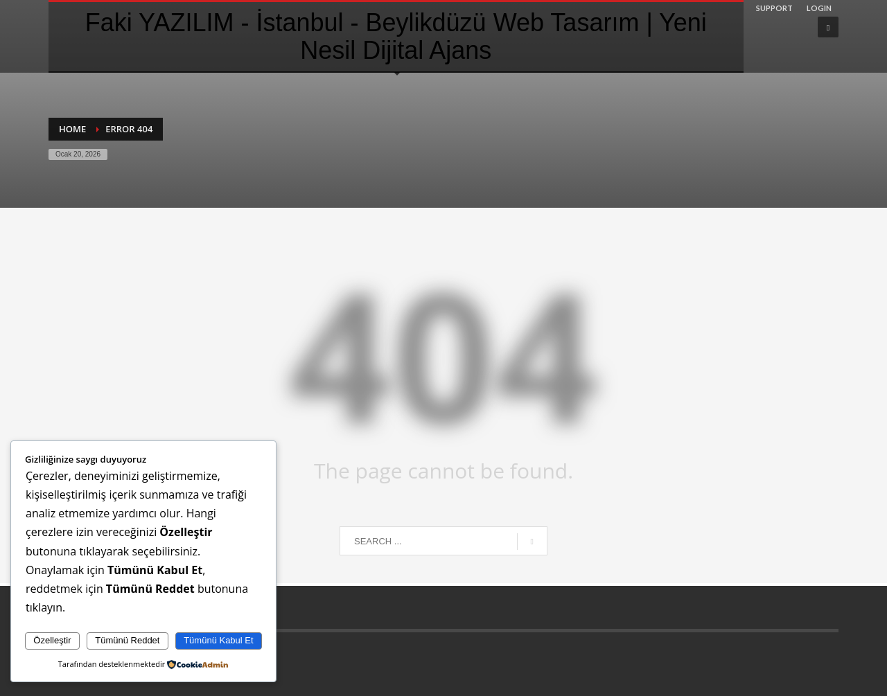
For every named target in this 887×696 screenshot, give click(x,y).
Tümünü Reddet (127, 640)
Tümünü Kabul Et (218, 640)
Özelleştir (52, 640)
